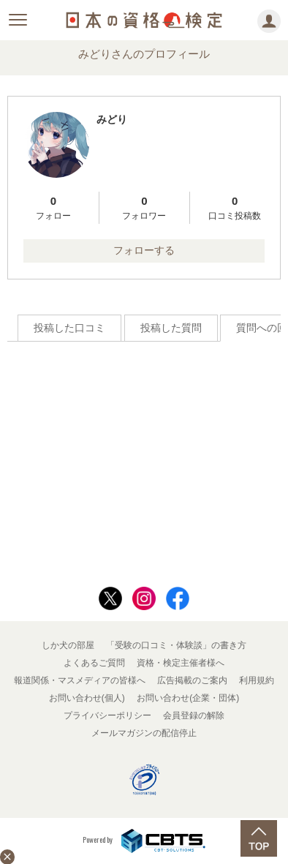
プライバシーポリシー (107, 715)
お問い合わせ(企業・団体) (188, 698)
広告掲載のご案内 (192, 680)
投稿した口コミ (69, 328)
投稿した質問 (171, 328)
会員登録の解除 (193, 715)
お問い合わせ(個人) (87, 698)
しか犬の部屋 (68, 645)
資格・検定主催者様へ (180, 663)
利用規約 (256, 680)
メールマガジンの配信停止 (144, 733)
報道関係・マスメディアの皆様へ (79, 680)
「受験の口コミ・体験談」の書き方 (176, 645)
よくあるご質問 (94, 663)
